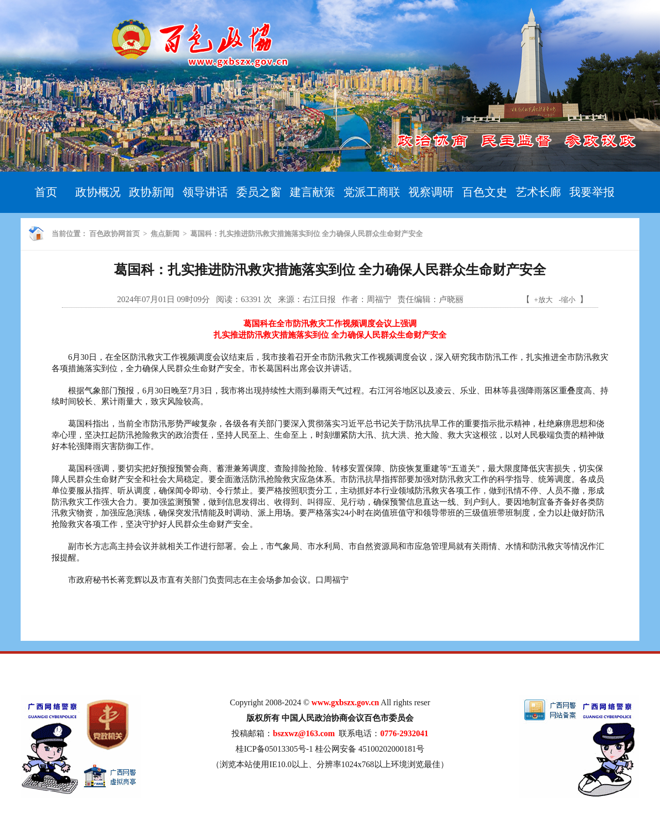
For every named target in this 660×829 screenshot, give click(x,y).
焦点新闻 (165, 234)
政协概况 (98, 192)
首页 (46, 192)
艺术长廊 (538, 192)
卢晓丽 (451, 299)
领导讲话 (205, 192)
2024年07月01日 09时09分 (163, 299)
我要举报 (592, 192)
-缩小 (567, 300)
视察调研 (431, 192)
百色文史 (484, 192)
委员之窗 (259, 192)
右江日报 (319, 299)
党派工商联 (371, 192)
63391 (251, 299)
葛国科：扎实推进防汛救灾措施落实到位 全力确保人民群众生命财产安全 (306, 234)
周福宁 (379, 299)
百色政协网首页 (114, 234)
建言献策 (312, 192)
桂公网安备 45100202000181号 (369, 748)
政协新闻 (151, 192)
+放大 (543, 300)
